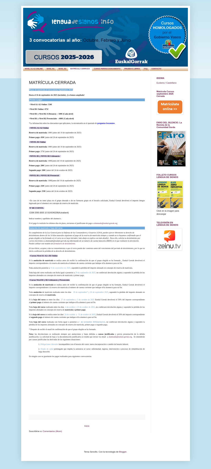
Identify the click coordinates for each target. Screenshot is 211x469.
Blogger (122, 452)
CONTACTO (156, 69)
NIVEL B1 (51, 69)
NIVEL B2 (62, 69)
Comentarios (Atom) (52, 431)
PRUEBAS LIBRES (132, 69)
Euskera (160, 83)
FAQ (146, 69)
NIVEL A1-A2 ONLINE (34, 69)
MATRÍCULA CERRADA (80, 69)
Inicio (87, 426)
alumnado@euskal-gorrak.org (105, 223)
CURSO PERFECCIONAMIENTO (107, 69)
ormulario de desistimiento (64, 244)
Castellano (171, 83)
